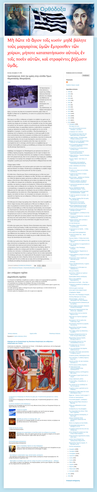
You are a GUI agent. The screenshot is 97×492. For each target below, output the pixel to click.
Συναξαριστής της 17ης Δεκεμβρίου (77, 409)
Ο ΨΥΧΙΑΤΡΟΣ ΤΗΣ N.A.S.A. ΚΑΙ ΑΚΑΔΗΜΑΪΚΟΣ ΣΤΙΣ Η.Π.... (77, 342)
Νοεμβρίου (72, 449)
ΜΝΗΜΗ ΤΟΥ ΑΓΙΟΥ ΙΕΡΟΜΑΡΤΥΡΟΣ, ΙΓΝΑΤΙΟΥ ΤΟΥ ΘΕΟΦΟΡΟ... (79, 141)
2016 (69, 113)
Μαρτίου (71, 466)
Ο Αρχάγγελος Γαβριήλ (74, 292)
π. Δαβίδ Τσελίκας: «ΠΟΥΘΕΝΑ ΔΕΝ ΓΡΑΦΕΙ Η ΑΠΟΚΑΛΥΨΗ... (78, 138)
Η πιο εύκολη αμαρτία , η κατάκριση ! (78, 399)
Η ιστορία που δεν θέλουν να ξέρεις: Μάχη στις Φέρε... (78, 174)
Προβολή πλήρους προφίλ (72, 85)
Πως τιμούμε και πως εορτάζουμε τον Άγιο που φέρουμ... (78, 385)
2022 (69, 100)
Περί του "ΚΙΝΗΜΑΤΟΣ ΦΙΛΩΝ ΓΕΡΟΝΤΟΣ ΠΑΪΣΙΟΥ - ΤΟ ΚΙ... (77, 188)
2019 (69, 107)
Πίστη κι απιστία (73, 168)
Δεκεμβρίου (72, 124)
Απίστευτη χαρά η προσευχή (76, 288)
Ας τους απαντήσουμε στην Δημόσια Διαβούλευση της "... (78, 349)
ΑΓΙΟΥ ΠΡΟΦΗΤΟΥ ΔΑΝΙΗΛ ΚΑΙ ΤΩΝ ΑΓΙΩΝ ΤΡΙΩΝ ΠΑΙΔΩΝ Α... (78, 433)
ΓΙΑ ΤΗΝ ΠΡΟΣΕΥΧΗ (74, 223)
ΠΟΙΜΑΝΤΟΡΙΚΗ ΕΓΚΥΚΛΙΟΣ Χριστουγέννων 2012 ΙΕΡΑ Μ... (77, 202)
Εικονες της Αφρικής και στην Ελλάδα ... (79, 423)
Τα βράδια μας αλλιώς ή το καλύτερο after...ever (28, 419)
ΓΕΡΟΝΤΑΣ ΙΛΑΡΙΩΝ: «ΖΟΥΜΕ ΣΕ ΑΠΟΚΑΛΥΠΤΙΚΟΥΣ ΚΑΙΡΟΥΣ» (78, 181)
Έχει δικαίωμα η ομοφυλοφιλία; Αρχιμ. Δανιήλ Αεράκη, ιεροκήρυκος (26, 455)
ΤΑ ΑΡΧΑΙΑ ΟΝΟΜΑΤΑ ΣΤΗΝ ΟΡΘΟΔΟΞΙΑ (19, 404)
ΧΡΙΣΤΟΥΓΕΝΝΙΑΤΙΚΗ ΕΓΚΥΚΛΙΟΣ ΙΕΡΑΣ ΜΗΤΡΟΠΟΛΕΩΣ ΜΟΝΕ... (78, 206)
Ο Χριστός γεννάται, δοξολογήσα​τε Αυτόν (79, 355)
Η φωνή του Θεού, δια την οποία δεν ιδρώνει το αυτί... (78, 314)
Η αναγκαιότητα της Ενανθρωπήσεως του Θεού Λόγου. (78, 149)
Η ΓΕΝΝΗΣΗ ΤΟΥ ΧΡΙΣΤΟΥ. (76, 132)
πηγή (8, 82)
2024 (69, 96)
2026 (69, 91)
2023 (69, 98)
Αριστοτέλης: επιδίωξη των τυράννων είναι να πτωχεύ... (78, 273)
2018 (69, 109)
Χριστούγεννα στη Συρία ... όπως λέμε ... (79, 282)
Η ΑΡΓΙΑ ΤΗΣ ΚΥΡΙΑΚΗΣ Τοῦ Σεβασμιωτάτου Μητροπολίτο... (77, 440)
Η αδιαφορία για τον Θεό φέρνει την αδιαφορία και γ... (78, 268)
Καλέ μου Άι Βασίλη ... (74, 271)
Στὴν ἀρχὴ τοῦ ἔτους (74, 126)
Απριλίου (71, 464)
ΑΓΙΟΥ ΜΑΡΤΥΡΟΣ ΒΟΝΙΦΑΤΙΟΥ (77, 232)
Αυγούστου (72, 455)
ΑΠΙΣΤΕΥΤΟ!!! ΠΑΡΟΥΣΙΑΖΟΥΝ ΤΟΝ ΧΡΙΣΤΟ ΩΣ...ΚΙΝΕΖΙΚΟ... (78, 310)
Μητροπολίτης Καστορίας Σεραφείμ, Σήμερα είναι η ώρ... (78, 328)
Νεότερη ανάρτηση (12, 333)
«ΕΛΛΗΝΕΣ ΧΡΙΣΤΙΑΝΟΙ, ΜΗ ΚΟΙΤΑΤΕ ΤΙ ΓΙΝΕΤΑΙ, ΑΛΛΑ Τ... (79, 352)
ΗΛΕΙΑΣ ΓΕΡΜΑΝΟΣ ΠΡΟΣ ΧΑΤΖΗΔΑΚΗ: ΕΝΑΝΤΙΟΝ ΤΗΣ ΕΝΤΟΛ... (77, 419)
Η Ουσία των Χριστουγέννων (76, 397)
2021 (69, 102)
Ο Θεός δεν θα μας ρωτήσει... (16, 428)
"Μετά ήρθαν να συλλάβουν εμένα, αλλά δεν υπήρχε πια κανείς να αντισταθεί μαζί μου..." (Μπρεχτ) (34, 461)
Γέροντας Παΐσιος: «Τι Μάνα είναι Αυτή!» (79, 238)
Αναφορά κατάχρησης (73, 480)
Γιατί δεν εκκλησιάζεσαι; (75, 446)
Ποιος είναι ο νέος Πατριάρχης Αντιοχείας (79, 294)
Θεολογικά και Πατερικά (17, 267)
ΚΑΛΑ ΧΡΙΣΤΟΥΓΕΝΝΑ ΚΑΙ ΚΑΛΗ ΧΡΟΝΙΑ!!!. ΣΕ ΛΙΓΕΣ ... (77, 129)
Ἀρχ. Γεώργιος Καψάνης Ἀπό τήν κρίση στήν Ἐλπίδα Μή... (79, 199)
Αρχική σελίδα (33, 333)
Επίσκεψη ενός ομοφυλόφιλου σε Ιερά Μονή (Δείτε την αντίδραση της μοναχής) (36, 432)
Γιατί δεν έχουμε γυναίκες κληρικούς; (78, 364)
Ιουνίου (71, 460)
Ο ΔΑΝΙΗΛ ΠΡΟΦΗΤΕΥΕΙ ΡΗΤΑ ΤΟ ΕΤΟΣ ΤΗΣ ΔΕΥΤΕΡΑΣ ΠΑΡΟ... (78, 335)
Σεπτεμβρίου (72, 453)
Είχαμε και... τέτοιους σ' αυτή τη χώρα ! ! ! (79, 395)
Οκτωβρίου (72, 451)
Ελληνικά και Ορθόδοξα (36, 9)
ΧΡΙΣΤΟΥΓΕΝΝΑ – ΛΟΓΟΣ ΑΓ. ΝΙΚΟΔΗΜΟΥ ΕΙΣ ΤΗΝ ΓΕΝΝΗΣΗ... (78, 299)
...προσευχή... (72, 261)
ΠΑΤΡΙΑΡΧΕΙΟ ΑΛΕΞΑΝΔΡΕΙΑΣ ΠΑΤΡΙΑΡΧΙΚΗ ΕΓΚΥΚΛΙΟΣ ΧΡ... (78, 163)
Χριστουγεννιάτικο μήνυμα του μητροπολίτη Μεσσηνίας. (76, 152)
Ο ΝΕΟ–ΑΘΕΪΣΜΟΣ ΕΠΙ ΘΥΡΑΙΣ (77, 165)
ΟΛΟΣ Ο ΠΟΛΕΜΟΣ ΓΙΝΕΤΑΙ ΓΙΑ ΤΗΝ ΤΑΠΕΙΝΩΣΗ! (30, 446)
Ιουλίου (71, 458)
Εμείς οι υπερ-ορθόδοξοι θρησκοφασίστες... (75, 279)
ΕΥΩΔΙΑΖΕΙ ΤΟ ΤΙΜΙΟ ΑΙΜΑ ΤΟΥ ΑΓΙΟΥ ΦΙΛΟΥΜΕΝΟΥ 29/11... (79, 392)
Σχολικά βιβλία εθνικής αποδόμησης (78, 276)
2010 (69, 476)
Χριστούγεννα (39, 267)
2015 (69, 115)
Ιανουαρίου (72, 471)
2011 (69, 473)
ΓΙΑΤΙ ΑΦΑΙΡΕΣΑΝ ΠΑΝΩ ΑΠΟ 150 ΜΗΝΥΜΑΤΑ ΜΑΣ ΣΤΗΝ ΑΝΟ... (78, 134)
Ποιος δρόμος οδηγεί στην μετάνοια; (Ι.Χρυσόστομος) (78, 226)
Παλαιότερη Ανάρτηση (54, 333)
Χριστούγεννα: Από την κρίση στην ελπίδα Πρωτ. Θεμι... (77, 321)
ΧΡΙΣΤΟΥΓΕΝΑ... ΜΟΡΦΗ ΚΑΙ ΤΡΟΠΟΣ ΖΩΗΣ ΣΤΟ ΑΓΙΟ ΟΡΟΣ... (79, 178)
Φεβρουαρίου (72, 468)
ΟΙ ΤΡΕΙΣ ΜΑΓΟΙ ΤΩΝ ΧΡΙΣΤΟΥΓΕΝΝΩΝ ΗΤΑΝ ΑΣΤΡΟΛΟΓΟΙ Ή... (76, 368)
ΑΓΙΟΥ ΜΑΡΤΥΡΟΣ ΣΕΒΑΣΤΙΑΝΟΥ (78, 290)
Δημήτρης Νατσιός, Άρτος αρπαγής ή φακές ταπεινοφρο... (78, 220)
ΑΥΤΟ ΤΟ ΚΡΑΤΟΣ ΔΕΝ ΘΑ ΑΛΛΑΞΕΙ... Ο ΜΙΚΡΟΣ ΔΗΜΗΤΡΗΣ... (79, 145)
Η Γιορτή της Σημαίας (22, 409)
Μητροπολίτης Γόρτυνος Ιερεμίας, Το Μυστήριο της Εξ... (78, 443)
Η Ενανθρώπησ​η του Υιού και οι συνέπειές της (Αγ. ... (77, 345)
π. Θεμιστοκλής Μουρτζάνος (29, 267)
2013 (69, 120)
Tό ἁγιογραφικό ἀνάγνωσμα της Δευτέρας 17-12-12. (77, 426)
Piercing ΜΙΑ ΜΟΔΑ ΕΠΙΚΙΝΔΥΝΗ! (17, 441)
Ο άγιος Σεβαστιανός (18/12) (76, 379)
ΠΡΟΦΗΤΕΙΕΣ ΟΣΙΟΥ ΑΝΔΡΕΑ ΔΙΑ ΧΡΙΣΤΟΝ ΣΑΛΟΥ (78, 258)
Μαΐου (71, 462)
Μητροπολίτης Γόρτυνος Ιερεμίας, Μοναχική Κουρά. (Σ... (77, 338)
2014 (69, 118)
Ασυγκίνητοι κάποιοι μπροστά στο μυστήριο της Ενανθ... (77, 209)
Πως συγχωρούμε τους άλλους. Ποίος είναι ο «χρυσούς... (78, 411)
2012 (69, 122)
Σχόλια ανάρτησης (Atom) (20, 336)
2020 (69, 105)
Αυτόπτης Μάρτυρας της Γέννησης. (77, 296)
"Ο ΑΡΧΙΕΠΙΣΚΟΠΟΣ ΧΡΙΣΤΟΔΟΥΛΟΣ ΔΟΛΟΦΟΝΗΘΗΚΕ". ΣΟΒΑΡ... (78, 192)
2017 (69, 111)
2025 (69, 94)
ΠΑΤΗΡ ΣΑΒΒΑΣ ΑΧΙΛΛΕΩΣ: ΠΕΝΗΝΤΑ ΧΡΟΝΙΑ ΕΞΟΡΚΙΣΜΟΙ (79, 306)
